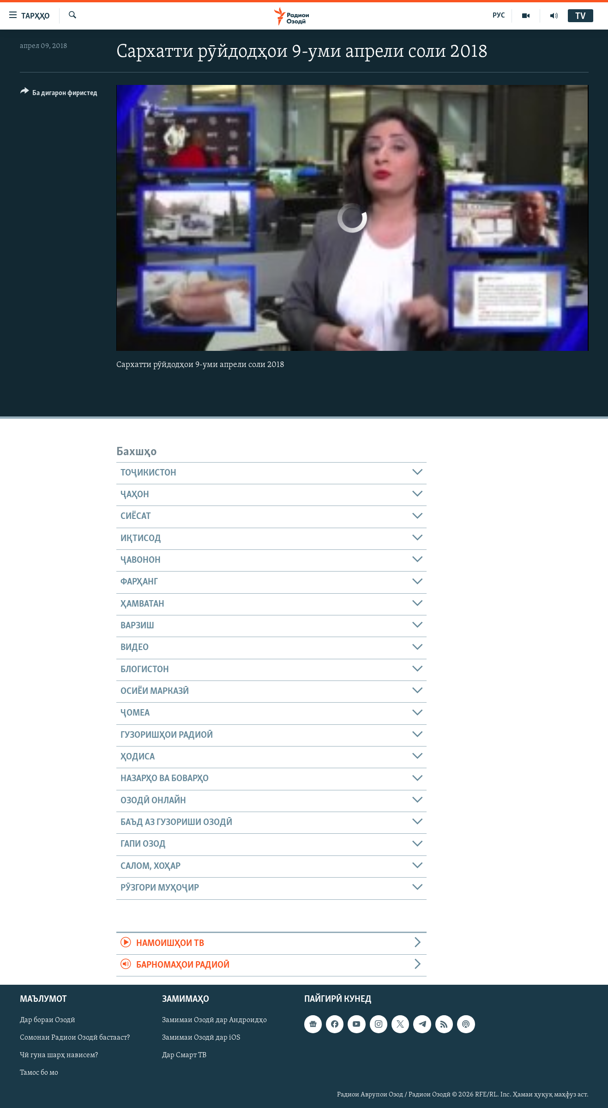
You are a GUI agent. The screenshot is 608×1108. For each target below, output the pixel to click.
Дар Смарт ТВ (184, 1056)
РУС (499, 15)
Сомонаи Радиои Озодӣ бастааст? (75, 1038)
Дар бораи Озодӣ (47, 1020)
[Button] (59, 94)
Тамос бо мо (39, 1073)
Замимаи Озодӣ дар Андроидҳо (214, 1020)
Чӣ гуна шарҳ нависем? (59, 1056)
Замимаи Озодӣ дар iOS (201, 1038)
